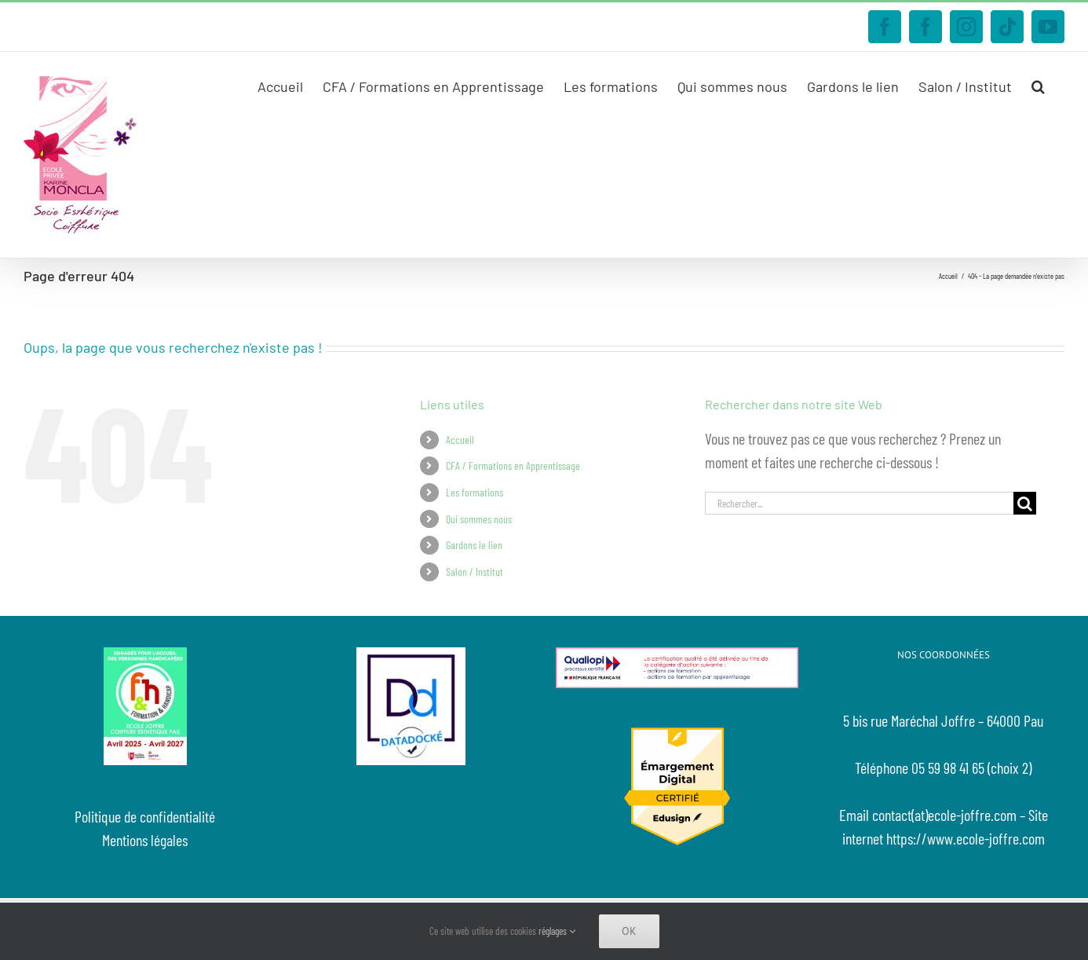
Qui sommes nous (479, 519)
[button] (1038, 85)
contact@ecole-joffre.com (267, 26)
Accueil (460, 439)
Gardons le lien (474, 544)
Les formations (474, 492)
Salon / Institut (474, 571)
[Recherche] (1024, 503)
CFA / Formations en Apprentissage (513, 465)
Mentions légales (145, 839)
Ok (629, 931)
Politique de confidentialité (145, 816)
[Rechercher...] (859, 503)
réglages (557, 931)
